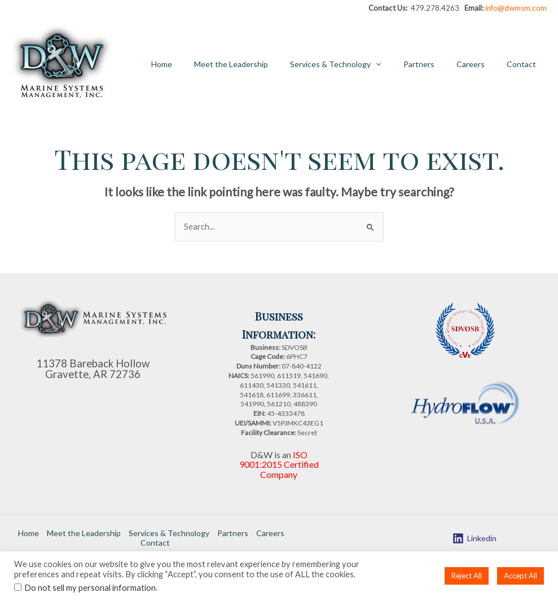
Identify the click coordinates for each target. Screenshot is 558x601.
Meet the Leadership (259, 64)
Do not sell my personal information (90, 588)
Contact (524, 64)
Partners (434, 64)
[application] (398, 64)
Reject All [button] (466, 575)
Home (196, 64)
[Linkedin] (474, 536)
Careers (479, 64)
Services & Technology (357, 64)
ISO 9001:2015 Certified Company (279, 463)
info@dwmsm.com (516, 7)
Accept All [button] (520, 575)
